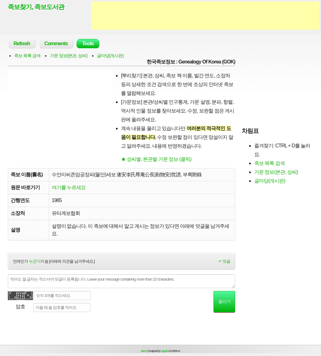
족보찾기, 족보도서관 (36, 6)
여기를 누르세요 (69, 187)
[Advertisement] (205, 16)
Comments (56, 43)
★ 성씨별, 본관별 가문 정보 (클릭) (156, 159)
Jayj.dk (164, 351)
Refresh (21, 43)
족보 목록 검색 (27, 55)
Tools (87, 43)
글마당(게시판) (110, 55)
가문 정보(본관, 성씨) (68, 55)
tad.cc (144, 351)
